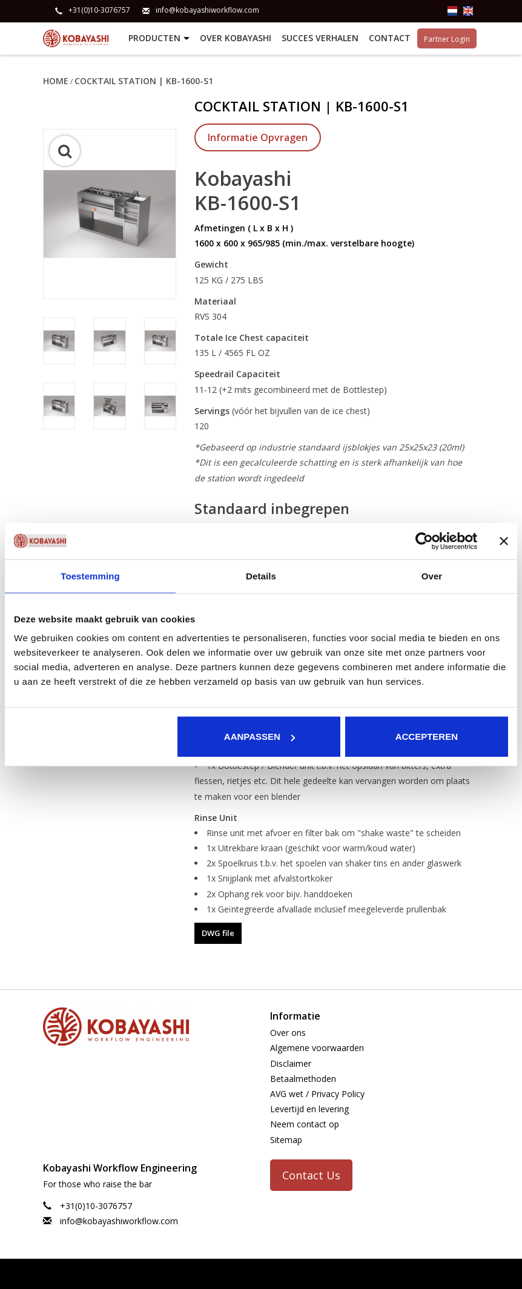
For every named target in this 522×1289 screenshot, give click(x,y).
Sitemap (286, 1138)
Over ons (288, 1032)
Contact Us (311, 1174)
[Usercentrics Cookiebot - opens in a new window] (424, 541)
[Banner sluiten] (504, 540)
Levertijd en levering (309, 1108)
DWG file (218, 932)
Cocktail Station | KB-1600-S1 (143, 80)
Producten (160, 38)
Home (55, 80)
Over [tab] (432, 575)
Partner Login (447, 38)
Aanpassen (259, 736)
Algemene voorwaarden (317, 1047)
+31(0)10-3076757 (99, 10)
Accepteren (426, 736)
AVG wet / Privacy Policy (317, 1093)
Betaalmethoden (303, 1078)
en (468, 11)
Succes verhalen (320, 38)
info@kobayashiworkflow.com (207, 10)
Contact (390, 38)
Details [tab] (261, 575)
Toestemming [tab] (90, 575)
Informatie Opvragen (258, 136)
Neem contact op (304, 1123)
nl (452, 11)
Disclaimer (290, 1062)
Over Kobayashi (235, 38)
